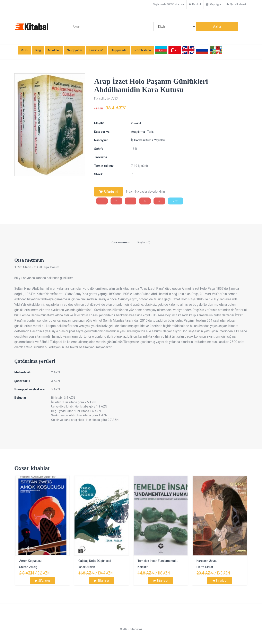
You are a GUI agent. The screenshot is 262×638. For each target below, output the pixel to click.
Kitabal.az (135, 629)
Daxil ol (195, 4)
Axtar (217, 26)
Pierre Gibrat (204, 567)
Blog (38, 50)
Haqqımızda (118, 50)
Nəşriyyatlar (74, 50)
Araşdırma (138, 132)
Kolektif (136, 123)
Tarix (150, 132)
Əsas (24, 50)
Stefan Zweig (28, 567)
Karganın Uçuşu (206, 561)
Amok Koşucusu (30, 561)
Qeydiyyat (214, 4)
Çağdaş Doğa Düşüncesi (94, 561)
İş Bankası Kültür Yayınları (148, 140)
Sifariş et (108, 192)
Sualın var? (96, 50)
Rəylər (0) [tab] (144, 242)
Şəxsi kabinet (236, 4)
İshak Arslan (86, 567)
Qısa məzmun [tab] (121, 242)
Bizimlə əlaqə (142, 50)
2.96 (175, 201)
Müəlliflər (54, 50)
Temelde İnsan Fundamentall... (158, 561)
